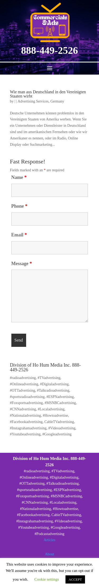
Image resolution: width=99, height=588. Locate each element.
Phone (19, 206)
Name (19, 177)
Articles (49, 540)
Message (21, 263)
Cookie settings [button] (46, 579)
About (49, 554)
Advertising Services (33, 101)
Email (19, 234)
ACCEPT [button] (75, 579)
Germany (57, 101)
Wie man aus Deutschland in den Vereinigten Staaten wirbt (48, 94)
